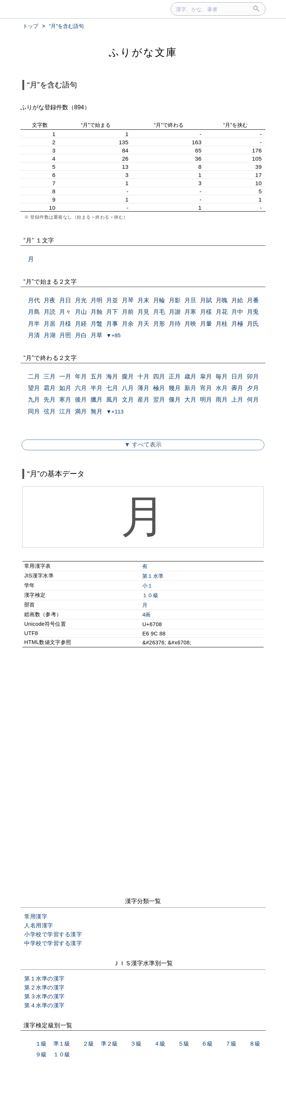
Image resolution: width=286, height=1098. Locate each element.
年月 (81, 376)
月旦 (190, 300)
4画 (146, 615)
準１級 (61, 1043)
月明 (96, 300)
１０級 (150, 595)
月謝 (175, 312)
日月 (237, 376)
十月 (143, 376)
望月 (34, 388)
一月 (65, 376)
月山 (81, 312)
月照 (65, 335)
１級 (41, 1043)
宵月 (206, 388)
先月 (49, 399)
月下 (112, 312)
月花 (222, 312)
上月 (237, 399)
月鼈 (96, 324)
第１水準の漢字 (44, 978)
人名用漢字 (38, 925)
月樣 (206, 312)
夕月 (253, 388)
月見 (143, 312)
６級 (207, 1043)
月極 (237, 324)
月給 (237, 300)
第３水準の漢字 (44, 996)
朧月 (128, 376)
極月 (159, 388)
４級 (159, 1043)
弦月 (49, 411)
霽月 (237, 388)
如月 (65, 388)
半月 (96, 388)
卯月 (253, 376)
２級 (88, 1043)
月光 (81, 300)
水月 (222, 388)
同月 (34, 411)
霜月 (49, 388)
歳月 (190, 376)
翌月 (159, 399)
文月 (128, 399)
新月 (190, 388)
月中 (237, 312)
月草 (96, 335)
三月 (49, 376)
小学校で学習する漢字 (53, 934)
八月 (128, 388)
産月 (143, 399)
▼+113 (115, 412)
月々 (65, 312)
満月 (81, 411)
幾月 (175, 388)
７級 (230, 1043)
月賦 (206, 300)
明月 (206, 399)
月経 (81, 324)
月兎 (253, 312)
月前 (128, 312)
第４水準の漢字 (44, 1005)
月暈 (206, 324)
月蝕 (96, 312)
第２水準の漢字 (44, 987)
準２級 (109, 1043)
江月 (65, 411)
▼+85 (113, 335)
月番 (253, 300)
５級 (183, 1043)
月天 (143, 324)
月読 (49, 312)
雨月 (222, 399)
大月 (190, 399)
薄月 (143, 388)
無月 (96, 411)
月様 (65, 324)
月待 (175, 324)
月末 (143, 300)
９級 (41, 1054)
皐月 (206, 376)
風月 (112, 399)
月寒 (190, 312)
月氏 (253, 324)
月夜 (49, 300)
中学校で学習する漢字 (53, 943)
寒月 (65, 399)
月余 (128, 324)
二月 (34, 376)
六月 (81, 388)
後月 (81, 399)
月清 (34, 335)
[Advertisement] (143, 717)
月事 (112, 324)
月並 (112, 300)
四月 (159, 376)
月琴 (128, 300)
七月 (112, 388)
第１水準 (152, 576)
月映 (190, 324)
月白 (81, 335)
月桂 (222, 324)
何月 (253, 399)
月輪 (159, 300)
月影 (175, 300)
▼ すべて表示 (143, 444)
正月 (175, 376)
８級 (254, 1043)
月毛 (159, 312)
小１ (147, 586)
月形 (159, 324)
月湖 (49, 335)
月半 (34, 324)
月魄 (222, 300)
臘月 (96, 399)
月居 (49, 324)
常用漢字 (35, 916)
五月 (96, 376)
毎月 (222, 376)
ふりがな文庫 (143, 52)
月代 (34, 300)
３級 (136, 1043)
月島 (34, 312)
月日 (65, 300)
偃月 (175, 399)
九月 (34, 399)
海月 (112, 376)
